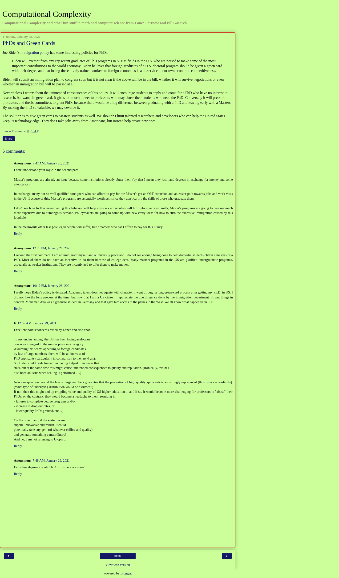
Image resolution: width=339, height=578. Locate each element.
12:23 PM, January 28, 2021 (52, 248)
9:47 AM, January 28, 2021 (51, 163)
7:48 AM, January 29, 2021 (51, 460)
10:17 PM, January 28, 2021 (52, 286)
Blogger (125, 573)
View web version (117, 565)
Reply (18, 233)
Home (117, 555)
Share (8, 138)
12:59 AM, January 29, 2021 (37, 323)
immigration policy (34, 52)
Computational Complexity (46, 13)
